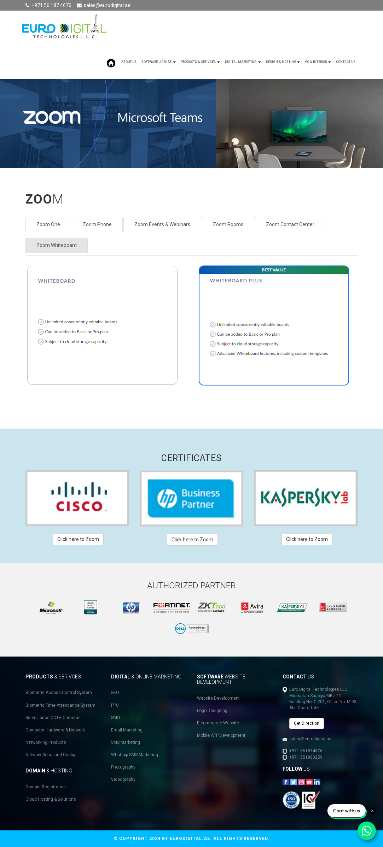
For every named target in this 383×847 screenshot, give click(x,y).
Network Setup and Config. (50, 754)
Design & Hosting (283, 62)
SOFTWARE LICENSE (158, 62)
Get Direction (306, 723)
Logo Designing (212, 710)
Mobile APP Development (221, 735)
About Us (129, 62)
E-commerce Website (218, 722)
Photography (123, 767)
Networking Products (45, 742)
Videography (123, 779)
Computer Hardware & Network (55, 730)
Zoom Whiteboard (56, 245)
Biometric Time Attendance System (60, 705)
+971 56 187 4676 (51, 5)
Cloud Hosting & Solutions (50, 799)
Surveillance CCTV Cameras (53, 717)
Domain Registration (45, 786)
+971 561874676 (306, 750)
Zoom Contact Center (290, 224)
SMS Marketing (125, 742)
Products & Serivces (200, 62)
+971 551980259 (306, 757)
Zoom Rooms (228, 224)
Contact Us (345, 62)
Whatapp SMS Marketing (134, 754)
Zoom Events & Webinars (162, 224)
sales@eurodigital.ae (107, 5)
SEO (115, 692)
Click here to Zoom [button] (78, 539)
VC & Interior (318, 62)
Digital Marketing (243, 62)
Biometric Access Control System (58, 692)
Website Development (218, 698)
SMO (115, 717)
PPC (115, 705)
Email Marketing (127, 730)
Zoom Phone (97, 224)
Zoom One (48, 224)
